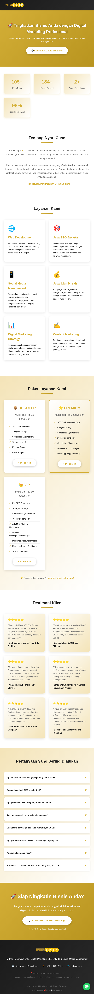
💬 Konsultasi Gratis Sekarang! (47, 51)
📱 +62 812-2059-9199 (52, 966)
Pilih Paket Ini (24, 463)
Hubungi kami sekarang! (60, 578)
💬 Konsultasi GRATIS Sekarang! (47, 920)
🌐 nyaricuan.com (74, 966)
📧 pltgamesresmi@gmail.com (25, 966)
